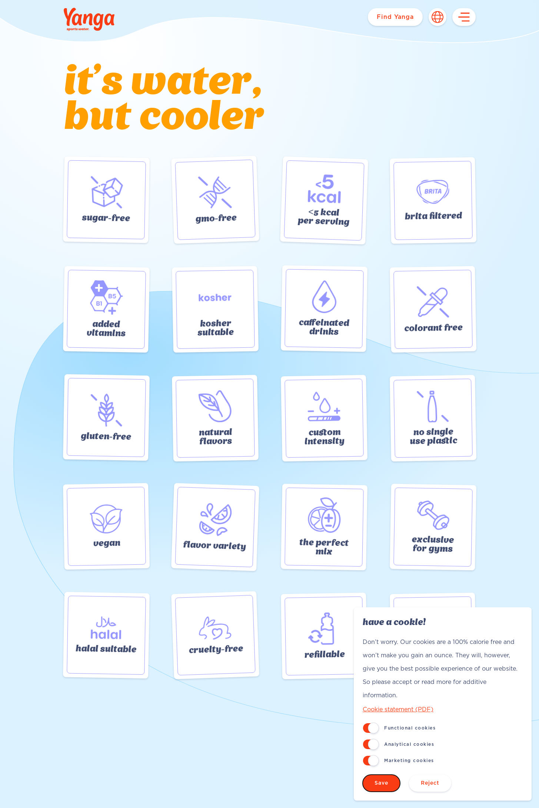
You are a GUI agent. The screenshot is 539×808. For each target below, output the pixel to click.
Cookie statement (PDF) (398, 709)
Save (381, 783)
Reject (430, 783)
